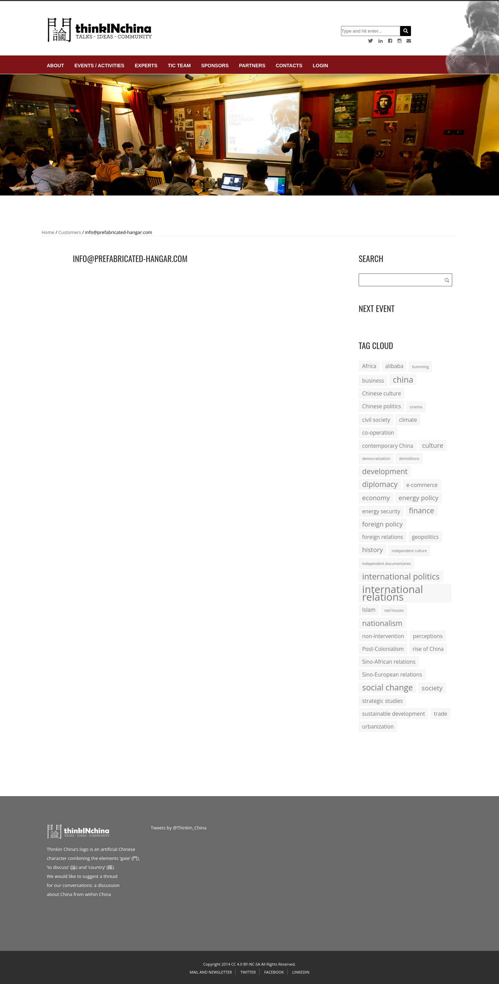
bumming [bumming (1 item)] (420, 366)
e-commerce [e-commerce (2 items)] (422, 485)
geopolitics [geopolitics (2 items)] (425, 537)
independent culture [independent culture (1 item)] (409, 550)
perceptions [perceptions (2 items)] (428, 636)
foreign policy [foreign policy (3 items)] (382, 524)
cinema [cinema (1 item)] (416, 406)
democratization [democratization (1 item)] (376, 458)
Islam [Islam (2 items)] (368, 609)
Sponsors (214, 65)
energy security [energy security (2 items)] (381, 511)
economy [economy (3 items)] (376, 497)
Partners (252, 65)
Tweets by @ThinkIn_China (179, 828)
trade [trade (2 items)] (440, 713)
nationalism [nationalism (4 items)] (382, 623)
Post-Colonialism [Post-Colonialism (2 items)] (383, 649)
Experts (146, 65)
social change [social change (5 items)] (387, 687)
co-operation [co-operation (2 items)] (378, 432)
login (320, 65)
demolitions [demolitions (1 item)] (409, 458)
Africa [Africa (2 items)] (369, 366)
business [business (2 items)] (373, 380)
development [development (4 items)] (385, 471)
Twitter (248, 972)
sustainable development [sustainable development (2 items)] (393, 713)
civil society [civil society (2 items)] (376, 420)
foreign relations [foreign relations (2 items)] (382, 537)
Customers (69, 232)
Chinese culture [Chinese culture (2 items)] (381, 393)
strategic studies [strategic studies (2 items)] (382, 701)
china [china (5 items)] (403, 379)
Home (48, 232)
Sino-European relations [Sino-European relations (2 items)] (392, 674)
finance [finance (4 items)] (421, 510)
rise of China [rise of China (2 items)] (428, 649)
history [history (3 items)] (372, 549)
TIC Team (179, 65)
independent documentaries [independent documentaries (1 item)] (386, 563)
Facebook (274, 972)
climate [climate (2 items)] (408, 420)
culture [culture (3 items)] (432, 445)
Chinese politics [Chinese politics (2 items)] (381, 406)
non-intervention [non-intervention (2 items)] (383, 636)
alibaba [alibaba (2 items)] (394, 366)
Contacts (289, 65)
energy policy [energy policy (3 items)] (418, 497)
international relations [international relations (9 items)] (392, 593)
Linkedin (300, 972)
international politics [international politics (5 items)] (401, 576)
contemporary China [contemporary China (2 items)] (387, 446)
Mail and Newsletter (211, 972)
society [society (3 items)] (432, 687)
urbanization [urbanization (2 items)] (378, 726)
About (55, 65)
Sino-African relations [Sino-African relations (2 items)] (388, 661)
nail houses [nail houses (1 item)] (394, 610)
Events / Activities (99, 65)
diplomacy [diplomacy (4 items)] (379, 484)
